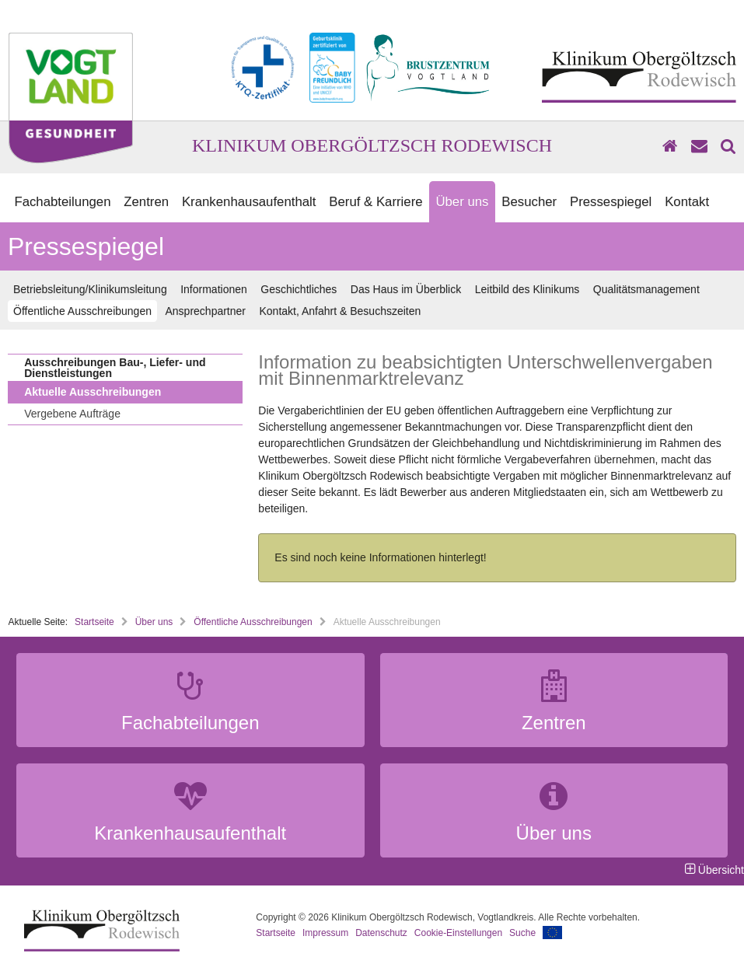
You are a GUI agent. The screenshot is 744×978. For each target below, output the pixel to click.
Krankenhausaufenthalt (249, 201)
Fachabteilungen (62, 201)
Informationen (213, 289)
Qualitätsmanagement (646, 289)
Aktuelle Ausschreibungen (92, 392)
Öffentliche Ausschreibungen (82, 311)
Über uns (461, 201)
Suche (522, 932)
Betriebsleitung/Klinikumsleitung (90, 289)
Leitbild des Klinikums (527, 289)
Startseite (94, 621)
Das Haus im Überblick (406, 289)
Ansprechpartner (205, 311)
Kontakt (687, 201)
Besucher (529, 201)
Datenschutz (381, 932)
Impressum (325, 932)
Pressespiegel (610, 201)
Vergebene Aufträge (72, 413)
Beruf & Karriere (375, 201)
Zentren (146, 201)
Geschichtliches (298, 289)
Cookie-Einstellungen (458, 932)
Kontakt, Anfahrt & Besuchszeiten (340, 311)
